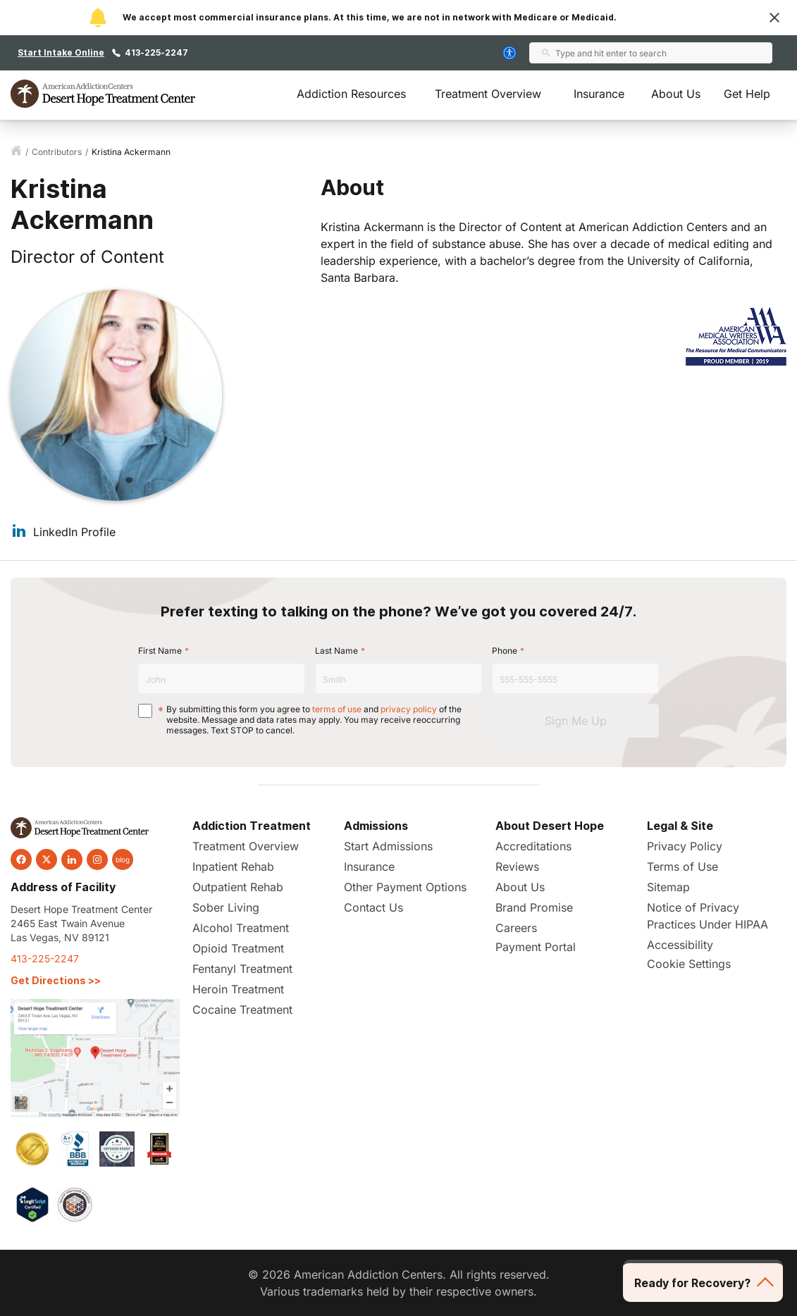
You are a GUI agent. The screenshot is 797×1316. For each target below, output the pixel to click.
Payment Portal (535, 947)
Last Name (336, 650)
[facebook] (21, 859)
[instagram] (97, 859)
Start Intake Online (61, 52)
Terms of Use (682, 866)
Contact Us (373, 907)
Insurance (599, 94)
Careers (516, 928)
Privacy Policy (684, 846)
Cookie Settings (689, 964)
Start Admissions (388, 846)
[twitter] (46, 859)
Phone (504, 650)
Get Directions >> (56, 980)
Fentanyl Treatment (242, 969)
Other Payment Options (405, 887)
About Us (675, 94)
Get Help (747, 94)
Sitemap (668, 887)
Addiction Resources (351, 94)
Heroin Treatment (238, 989)
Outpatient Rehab (237, 887)
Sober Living (225, 907)
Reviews (517, 866)
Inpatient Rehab (233, 866)
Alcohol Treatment (240, 928)
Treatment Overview (488, 94)
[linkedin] (71, 859)
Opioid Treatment (238, 948)
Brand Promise (534, 907)
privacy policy (409, 709)
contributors (57, 152)
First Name (160, 650)
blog (123, 859)
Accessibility (680, 945)
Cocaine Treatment (242, 1009)
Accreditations (533, 846)
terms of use (337, 709)
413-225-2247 (156, 52)
